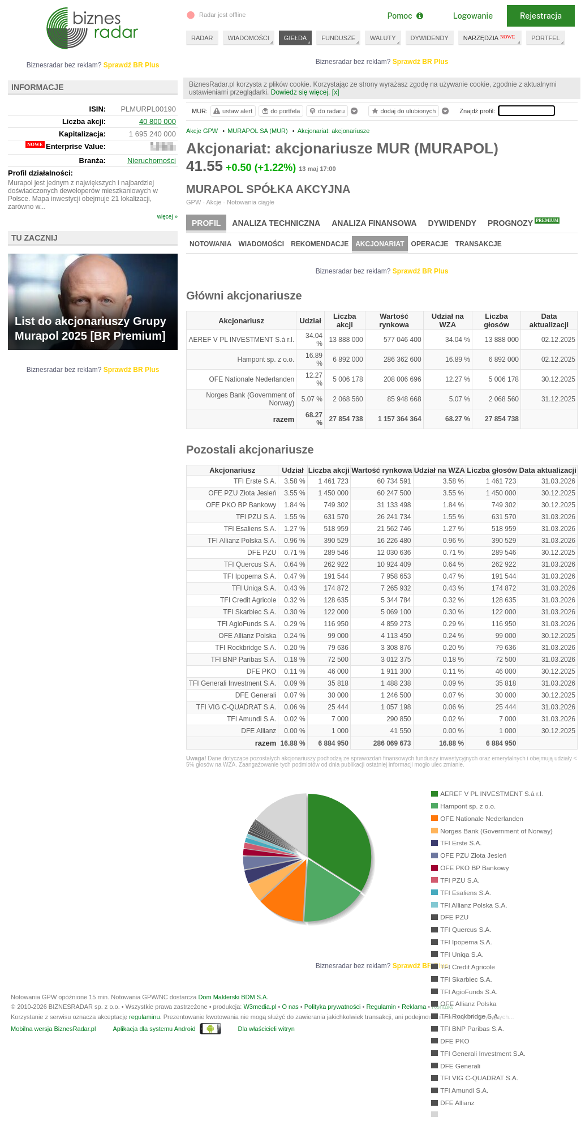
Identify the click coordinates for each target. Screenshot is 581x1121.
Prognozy (524, 222)
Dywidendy (452, 223)
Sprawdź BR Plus (421, 62)
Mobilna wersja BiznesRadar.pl (53, 1028)
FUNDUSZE (338, 38)
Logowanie (473, 15)
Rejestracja (541, 15)
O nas (290, 1006)
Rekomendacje (319, 244)
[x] (335, 92)
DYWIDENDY (430, 38)
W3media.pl (259, 1006)
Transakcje (478, 244)
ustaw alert (232, 110)
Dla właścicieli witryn (266, 1028)
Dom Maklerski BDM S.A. (233, 997)
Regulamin (381, 1006)
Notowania (210, 244)
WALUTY (382, 38)
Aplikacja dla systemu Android (154, 1028)
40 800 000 (157, 121)
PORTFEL (545, 38)
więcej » (167, 216)
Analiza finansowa (374, 223)
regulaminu (144, 1016)
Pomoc (405, 15)
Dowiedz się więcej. (300, 92)
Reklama (414, 1006)
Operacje (430, 244)
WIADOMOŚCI (248, 38)
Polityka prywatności (332, 1006)
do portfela (280, 110)
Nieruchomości (151, 160)
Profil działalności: (40, 173)
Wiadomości (261, 244)
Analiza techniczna (276, 223)
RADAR (202, 38)
